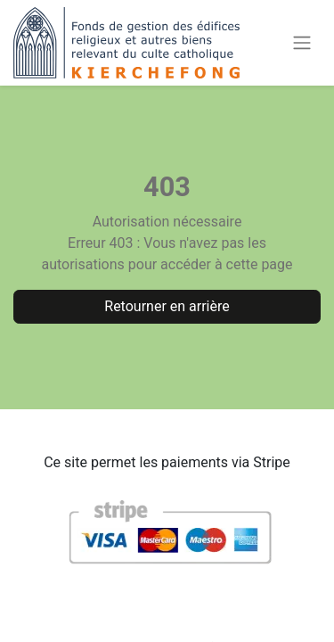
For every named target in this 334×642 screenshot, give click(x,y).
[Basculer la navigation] (302, 43)
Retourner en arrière (166, 306)
